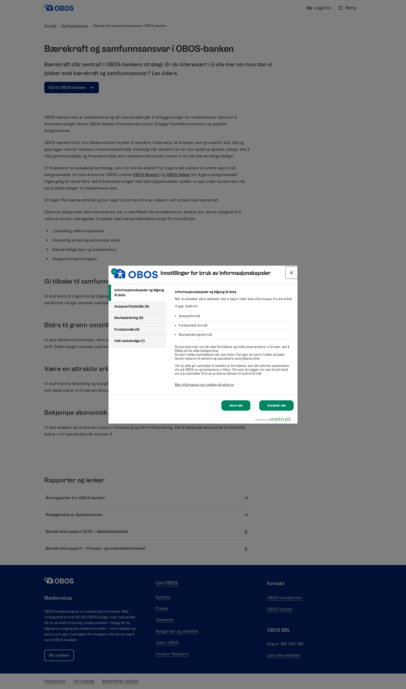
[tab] (137, 293)
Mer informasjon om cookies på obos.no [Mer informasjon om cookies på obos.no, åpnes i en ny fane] (204, 385)
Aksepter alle (276, 405)
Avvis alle (235, 405)
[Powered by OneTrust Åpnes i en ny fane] (275, 420)
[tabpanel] (234, 341)
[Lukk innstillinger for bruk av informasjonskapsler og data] (291, 272)
